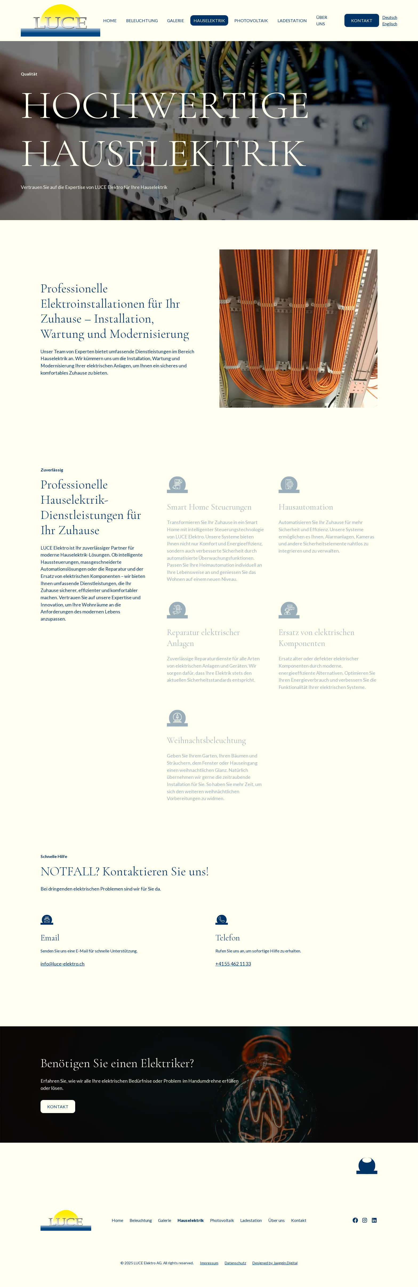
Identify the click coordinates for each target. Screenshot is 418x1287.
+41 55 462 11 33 (233, 964)
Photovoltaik (251, 20)
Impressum (209, 1263)
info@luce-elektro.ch (63, 964)
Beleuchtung (142, 20)
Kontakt (58, 1106)
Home (109, 20)
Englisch (389, 23)
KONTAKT (361, 20)
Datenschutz (235, 1263)
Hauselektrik (209, 20)
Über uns (321, 20)
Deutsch (389, 17)
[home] (60, 20)
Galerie (175, 20)
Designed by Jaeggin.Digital (275, 1263)
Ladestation (292, 20)
